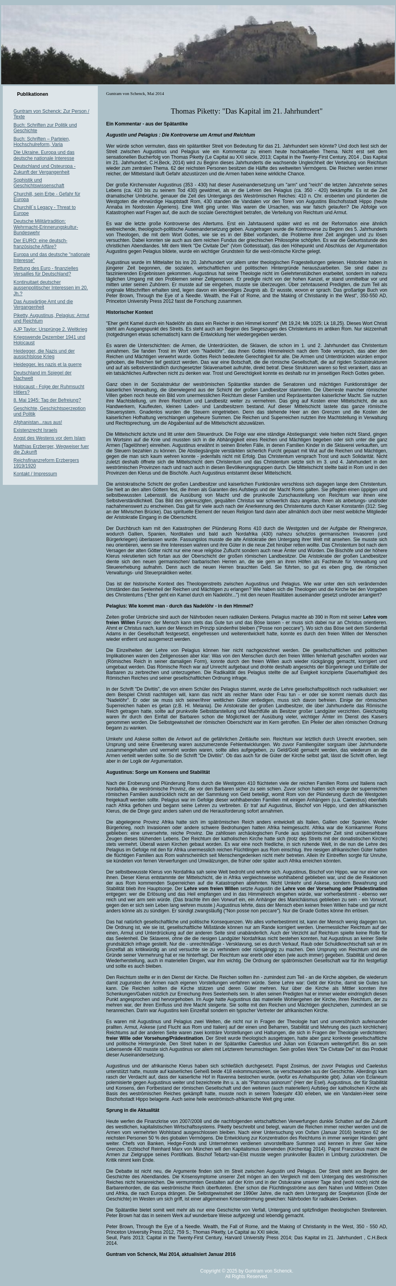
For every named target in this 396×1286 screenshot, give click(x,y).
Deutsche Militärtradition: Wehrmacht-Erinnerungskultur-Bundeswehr (45, 227)
